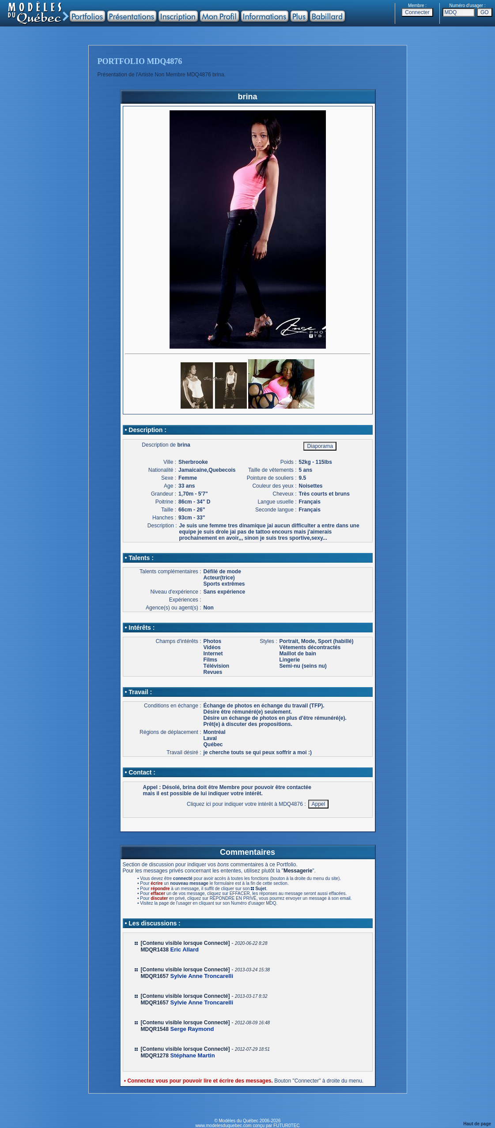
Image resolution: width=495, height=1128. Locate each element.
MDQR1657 (155, 976)
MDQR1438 (155, 950)
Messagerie (297, 871)
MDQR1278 (155, 1056)
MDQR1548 (155, 1029)
